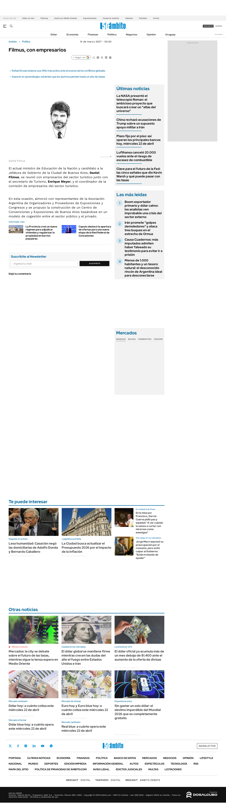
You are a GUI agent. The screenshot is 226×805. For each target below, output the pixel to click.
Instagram (25, 745)
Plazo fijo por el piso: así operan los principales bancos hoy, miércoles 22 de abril (138, 140)
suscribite (208, 26)
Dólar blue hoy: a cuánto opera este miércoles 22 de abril (31, 726)
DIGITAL (78, 780)
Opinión (151, 34)
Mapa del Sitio (18, 769)
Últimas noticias (38, 758)
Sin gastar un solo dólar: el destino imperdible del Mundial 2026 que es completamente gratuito (138, 712)
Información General (108, 763)
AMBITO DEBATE (142, 780)
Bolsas (132, 339)
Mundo (33, 763)
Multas (153, 769)
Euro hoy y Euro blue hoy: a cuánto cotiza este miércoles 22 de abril (85, 710)
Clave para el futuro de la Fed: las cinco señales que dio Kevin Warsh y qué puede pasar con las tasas (139, 174)
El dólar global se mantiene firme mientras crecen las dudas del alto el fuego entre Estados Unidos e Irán (86, 657)
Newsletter (219, 34)
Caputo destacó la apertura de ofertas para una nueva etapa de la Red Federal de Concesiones (95, 231)
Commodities (144, 339)
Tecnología (179, 763)
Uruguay (170, 34)
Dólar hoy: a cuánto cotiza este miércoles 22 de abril (31, 708)
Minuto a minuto (20, 646)
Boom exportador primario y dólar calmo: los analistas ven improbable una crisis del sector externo (143, 209)
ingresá (218, 26)
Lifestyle (206, 758)
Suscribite (94, 263)
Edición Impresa (75, 763)
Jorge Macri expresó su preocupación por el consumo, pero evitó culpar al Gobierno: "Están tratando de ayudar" (149, 550)
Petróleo (143, 18)
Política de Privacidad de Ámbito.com (61, 769)
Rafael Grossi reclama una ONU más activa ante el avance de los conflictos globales (58, 70)
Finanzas (93, 34)
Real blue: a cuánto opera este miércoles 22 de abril (84, 728)
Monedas (121, 339)
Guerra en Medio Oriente (65, 18)
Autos (134, 763)
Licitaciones (173, 769)
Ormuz (156, 18)
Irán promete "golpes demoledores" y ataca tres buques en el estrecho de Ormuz (141, 228)
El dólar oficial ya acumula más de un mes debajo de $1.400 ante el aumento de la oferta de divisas (139, 655)
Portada (15, 758)
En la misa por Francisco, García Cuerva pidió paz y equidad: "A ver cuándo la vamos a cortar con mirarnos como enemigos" (149, 522)
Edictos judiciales (129, 769)
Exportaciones (89, 18)
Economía (72, 34)
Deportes (51, 763)
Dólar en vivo (28, 18)
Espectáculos (154, 763)
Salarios (129, 18)
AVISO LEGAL (101, 769)
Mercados (149, 758)
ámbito (13, 41)
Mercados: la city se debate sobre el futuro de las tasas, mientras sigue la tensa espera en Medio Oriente (33, 657)
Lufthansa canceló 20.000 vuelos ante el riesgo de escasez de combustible (136, 156)
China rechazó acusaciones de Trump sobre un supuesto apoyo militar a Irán (138, 123)
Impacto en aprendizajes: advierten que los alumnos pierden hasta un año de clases (58, 76)
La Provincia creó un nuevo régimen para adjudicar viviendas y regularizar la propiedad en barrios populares (41, 232)
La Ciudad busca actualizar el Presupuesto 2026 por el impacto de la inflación (86, 547)
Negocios (131, 34)
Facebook (18, 745)
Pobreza (44, 18)
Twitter (10, 746)
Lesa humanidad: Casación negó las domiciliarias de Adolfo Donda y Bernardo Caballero (33, 547)
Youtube (42, 746)
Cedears (158, 339)
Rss (196, 763)
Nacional (15, 763)
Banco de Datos (125, 758)
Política (112, 34)
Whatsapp (51, 745)
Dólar (54, 34)
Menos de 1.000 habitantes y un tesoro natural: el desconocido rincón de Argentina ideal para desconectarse (143, 267)
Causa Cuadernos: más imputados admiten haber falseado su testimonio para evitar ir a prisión (143, 247)
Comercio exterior (111, 18)
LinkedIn (34, 745)
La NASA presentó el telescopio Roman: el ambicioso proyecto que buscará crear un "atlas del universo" (136, 103)
